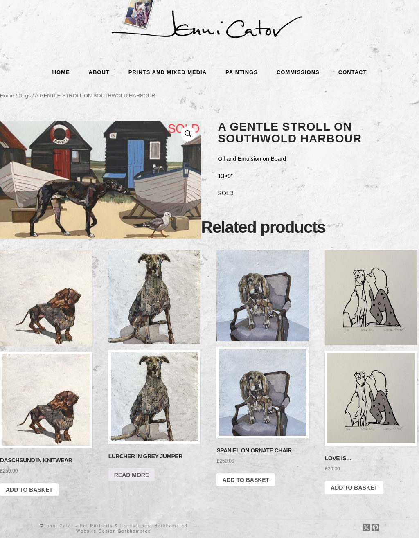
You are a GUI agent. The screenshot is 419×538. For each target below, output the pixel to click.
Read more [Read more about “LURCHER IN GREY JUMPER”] (131, 475)
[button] (188, 133)
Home (7, 95)
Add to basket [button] (29, 489)
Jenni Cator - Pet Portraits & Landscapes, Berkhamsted (116, 526)
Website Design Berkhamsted (113, 531)
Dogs (24, 95)
